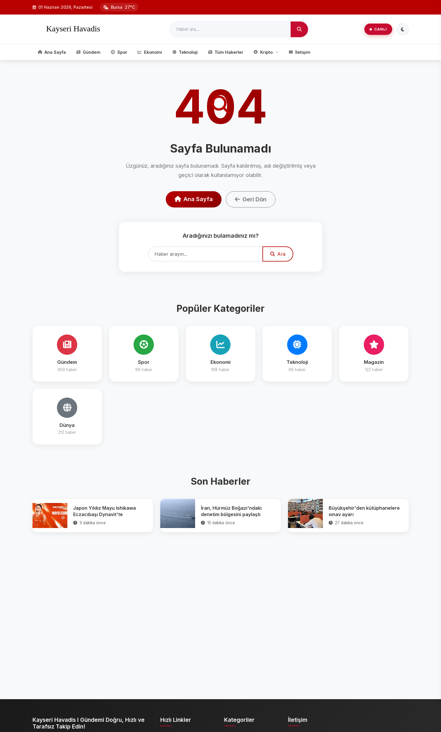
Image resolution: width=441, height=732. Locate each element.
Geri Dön (251, 199)
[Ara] (299, 29)
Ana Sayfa (193, 199)
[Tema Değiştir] (403, 29)
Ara (277, 254)
